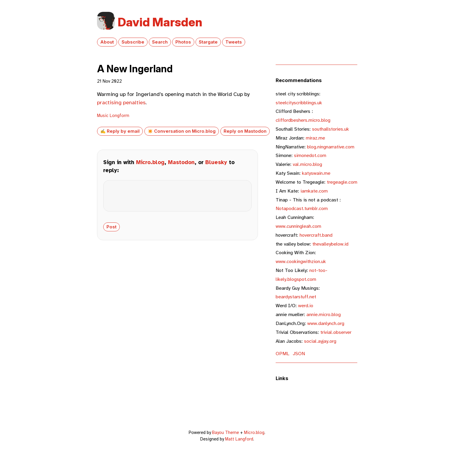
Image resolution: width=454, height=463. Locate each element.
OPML (282, 353)
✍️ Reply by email (120, 131)
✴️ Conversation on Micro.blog (182, 131)
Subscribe (133, 42)
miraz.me (300, 138)
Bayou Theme (225, 432)
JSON (299, 353)
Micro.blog (150, 162)
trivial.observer (313, 332)
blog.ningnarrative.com (315, 147)
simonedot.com (301, 155)
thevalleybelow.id (312, 244)
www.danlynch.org (310, 323)
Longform (119, 115)
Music (103, 115)
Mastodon (181, 162)
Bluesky (216, 162)
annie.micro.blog (308, 314)
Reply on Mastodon (245, 131)
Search (160, 42)
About (107, 42)
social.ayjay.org (306, 341)
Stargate (208, 42)
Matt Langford (239, 439)
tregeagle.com (316, 182)
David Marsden (160, 22)
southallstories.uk (312, 129)
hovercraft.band (304, 235)
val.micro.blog (299, 164)
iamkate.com (302, 191)
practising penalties (121, 102)
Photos (183, 42)
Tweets (233, 42)
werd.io (294, 305)
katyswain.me (303, 173)
